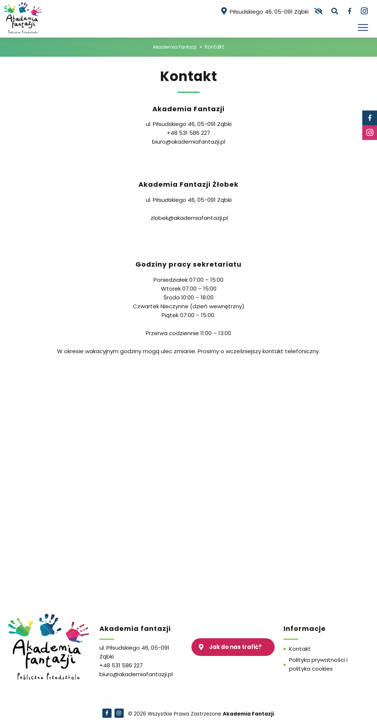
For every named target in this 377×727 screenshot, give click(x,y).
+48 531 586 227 (188, 133)
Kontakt (300, 649)
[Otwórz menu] (364, 27)
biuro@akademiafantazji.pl (188, 141)
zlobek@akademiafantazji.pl (189, 218)
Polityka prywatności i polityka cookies (318, 664)
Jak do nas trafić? (235, 647)
